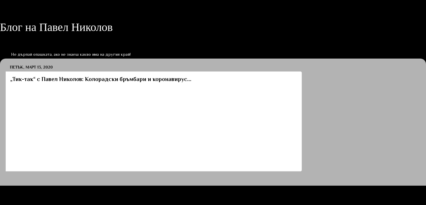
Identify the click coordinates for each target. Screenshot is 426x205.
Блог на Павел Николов (56, 27)
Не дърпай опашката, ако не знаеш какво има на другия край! (71, 54)
